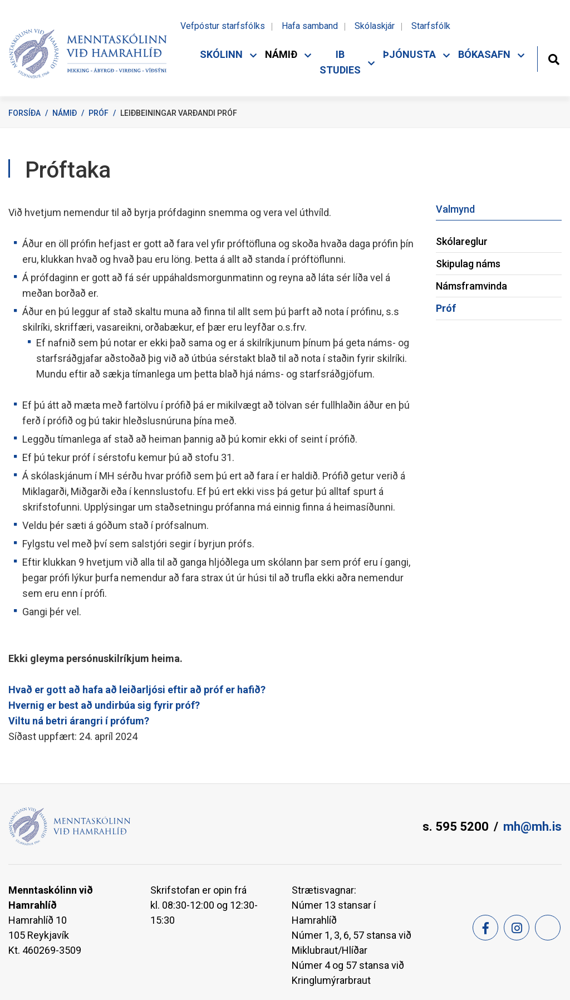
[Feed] (548, 927)
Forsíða (24, 113)
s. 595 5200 (455, 827)
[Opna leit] (553, 58)
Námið (64, 113)
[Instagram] (516, 927)
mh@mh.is (532, 827)
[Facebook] (485, 927)
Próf (99, 113)
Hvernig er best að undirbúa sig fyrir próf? (104, 705)
